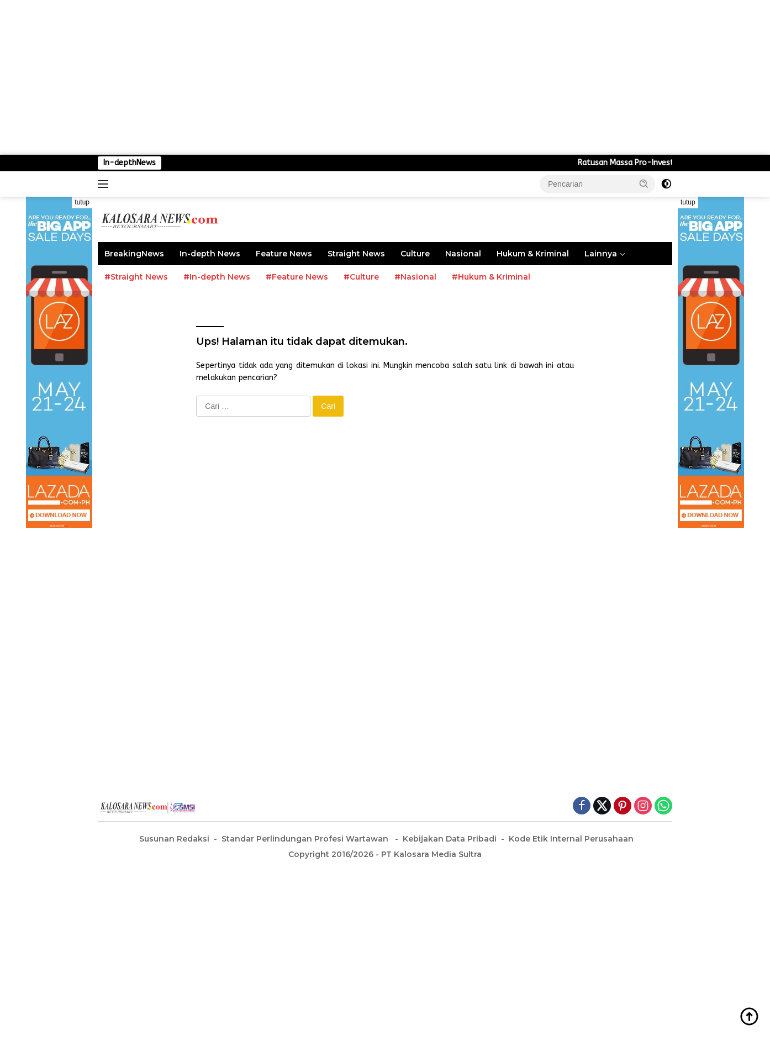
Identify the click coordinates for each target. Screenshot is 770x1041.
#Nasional (415, 277)
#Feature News (297, 277)
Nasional (463, 254)
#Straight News (136, 277)
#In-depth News (216, 277)
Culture (415, 254)
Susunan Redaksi (174, 839)
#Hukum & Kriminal (491, 277)
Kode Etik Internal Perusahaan (571, 839)
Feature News (284, 254)
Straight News (356, 254)
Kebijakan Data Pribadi (450, 839)
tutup (82, 202)
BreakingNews (134, 254)
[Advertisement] (331, 77)
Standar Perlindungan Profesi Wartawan (306, 839)
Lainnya (600, 254)
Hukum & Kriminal (533, 254)
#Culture (361, 277)
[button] (644, 183)
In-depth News (210, 254)
